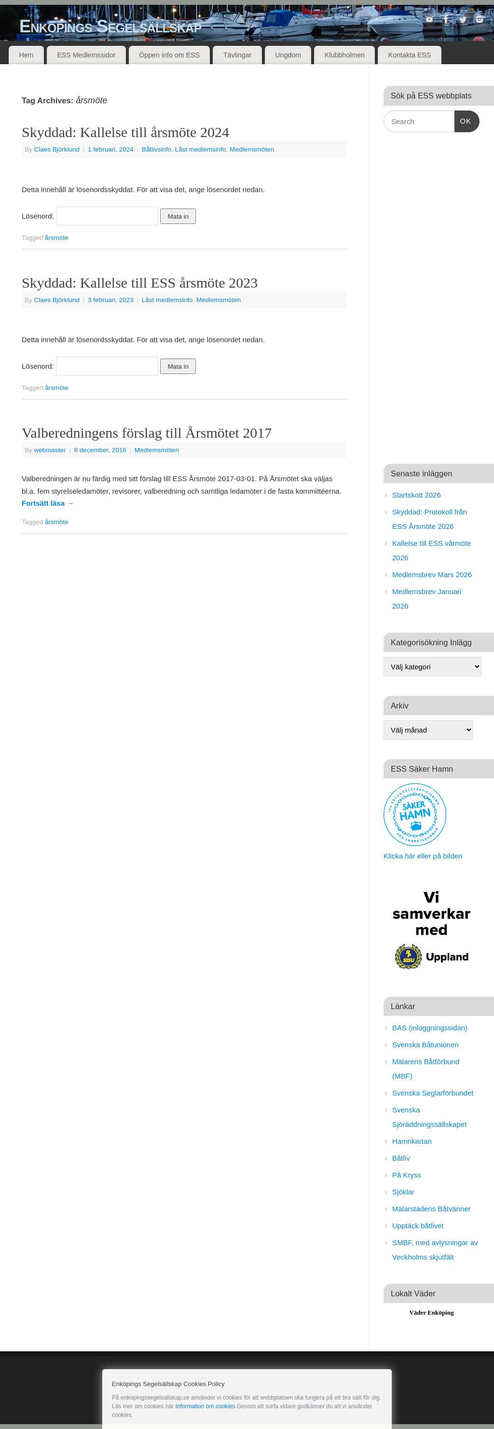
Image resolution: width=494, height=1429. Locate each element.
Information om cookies (205, 1406)
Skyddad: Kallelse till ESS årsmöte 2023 (140, 283)
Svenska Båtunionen (425, 1045)
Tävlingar (237, 55)
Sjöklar (403, 1192)
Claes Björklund (57, 149)
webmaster (50, 450)
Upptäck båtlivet (418, 1225)
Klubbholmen (345, 55)
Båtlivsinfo (157, 149)
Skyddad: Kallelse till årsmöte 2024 (125, 132)
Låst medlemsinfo (200, 149)
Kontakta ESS (409, 55)
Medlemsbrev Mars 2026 (432, 574)
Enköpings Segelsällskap (110, 26)
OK (463, 119)
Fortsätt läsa (48, 503)
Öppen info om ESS (169, 55)
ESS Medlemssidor (86, 55)
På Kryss (406, 1175)
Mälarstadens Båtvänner (431, 1209)
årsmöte (57, 237)
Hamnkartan (412, 1141)
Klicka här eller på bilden (423, 856)
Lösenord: (90, 216)
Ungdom (288, 55)
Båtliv (401, 1158)
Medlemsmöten (252, 149)
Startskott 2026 (416, 495)
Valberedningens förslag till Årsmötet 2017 (147, 433)
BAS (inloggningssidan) (429, 1028)
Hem (26, 55)
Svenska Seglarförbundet (432, 1093)
